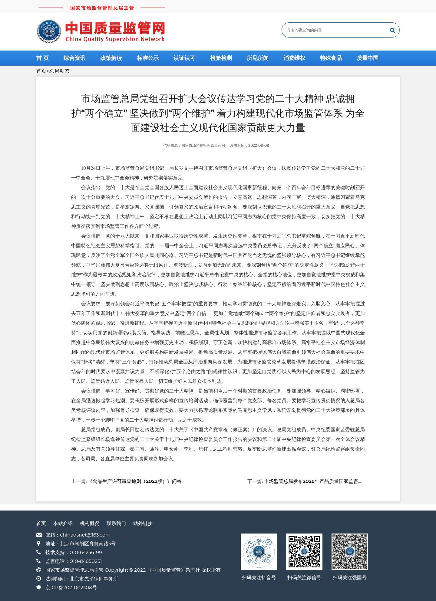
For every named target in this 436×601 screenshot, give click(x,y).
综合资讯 (74, 58)
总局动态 (59, 71)
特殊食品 (331, 58)
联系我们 (116, 523)
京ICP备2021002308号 (71, 587)
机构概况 (89, 523)
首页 (41, 71)
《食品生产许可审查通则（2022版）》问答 (135, 481)
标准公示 (148, 58)
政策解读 (111, 58)
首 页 (42, 58)
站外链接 (143, 523)
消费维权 (294, 58)
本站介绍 (63, 523)
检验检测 (221, 58)
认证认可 (184, 58)
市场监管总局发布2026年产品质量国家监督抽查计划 (321, 481)
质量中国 (367, 58)
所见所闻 (258, 58)
